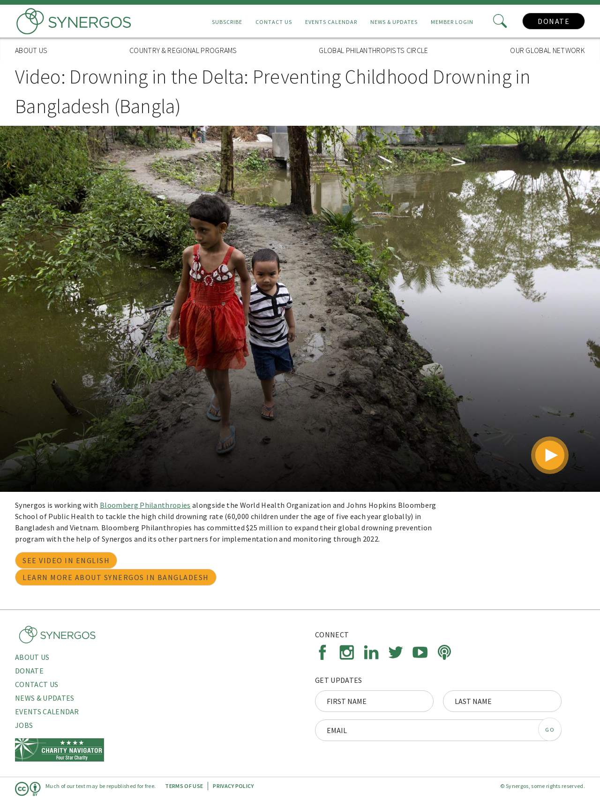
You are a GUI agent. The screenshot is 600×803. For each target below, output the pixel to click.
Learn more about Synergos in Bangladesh (115, 577)
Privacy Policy (233, 785)
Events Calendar (331, 21)
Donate (554, 21)
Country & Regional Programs (183, 50)
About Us (31, 50)
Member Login (452, 21)
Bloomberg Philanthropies (145, 505)
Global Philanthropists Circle (373, 50)
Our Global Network (547, 50)
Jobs (24, 725)
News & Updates (394, 21)
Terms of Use (184, 785)
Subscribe (227, 21)
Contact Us (273, 21)
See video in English (66, 560)
